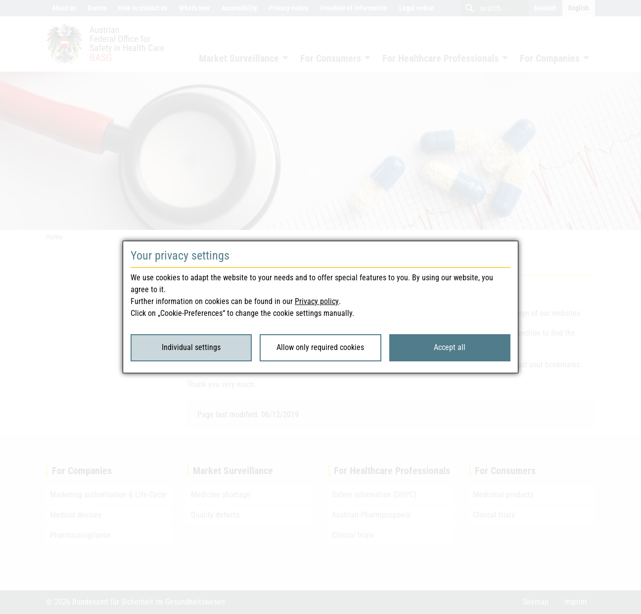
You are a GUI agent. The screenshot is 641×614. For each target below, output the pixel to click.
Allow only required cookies (320, 347)
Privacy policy (317, 301)
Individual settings (191, 347)
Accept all (449, 347)
